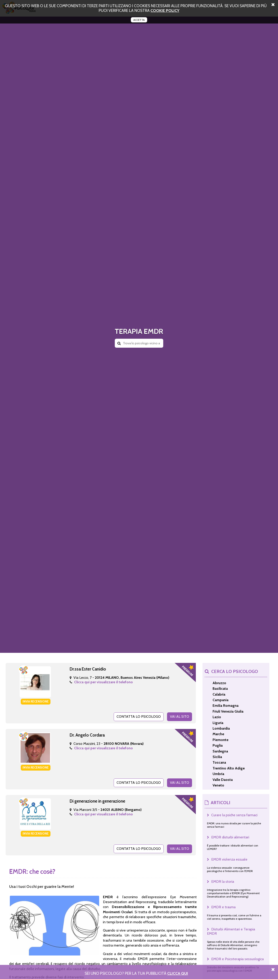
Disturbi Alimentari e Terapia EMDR (231, 931)
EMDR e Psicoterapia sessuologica (237, 959)
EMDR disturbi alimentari (230, 837)
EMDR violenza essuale (229, 859)
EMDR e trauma (223, 907)
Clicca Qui (177, 973)
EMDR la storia (222, 881)
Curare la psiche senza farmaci (234, 815)
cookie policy (164, 10)
